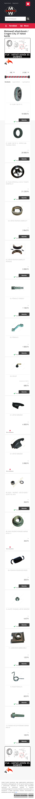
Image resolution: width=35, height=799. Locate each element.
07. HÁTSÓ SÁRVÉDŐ (16, 415)
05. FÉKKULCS (14, 337)
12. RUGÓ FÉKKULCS (16, 687)
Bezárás (31, 795)
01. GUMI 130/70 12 (16, 104)
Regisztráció (15, 3)
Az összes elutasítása (21, 795)
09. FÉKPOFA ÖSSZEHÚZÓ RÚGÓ (17, 570)
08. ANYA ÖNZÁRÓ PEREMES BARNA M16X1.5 (17, 532)
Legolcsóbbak (16, 82)
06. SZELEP (13, 376)
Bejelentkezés (7, 3)
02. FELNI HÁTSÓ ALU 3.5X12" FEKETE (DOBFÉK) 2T (17, 183)
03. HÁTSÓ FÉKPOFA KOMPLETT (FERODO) (15, 260)
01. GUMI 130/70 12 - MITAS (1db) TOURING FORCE (16, 144)
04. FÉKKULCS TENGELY (17, 298)
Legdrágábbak (26, 82)
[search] (28, 19)
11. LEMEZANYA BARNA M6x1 (18, 648)
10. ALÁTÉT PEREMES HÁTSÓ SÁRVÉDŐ (17, 609)
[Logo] (17, 10)
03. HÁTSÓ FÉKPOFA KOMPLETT (17, 221)
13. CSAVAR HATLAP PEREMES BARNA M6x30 (17, 726)
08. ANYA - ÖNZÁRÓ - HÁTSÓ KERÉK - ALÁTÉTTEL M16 (17, 493)
